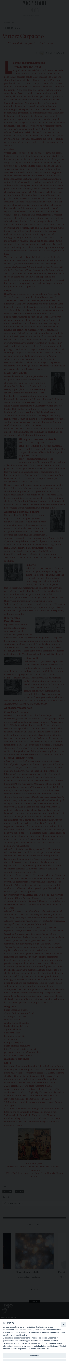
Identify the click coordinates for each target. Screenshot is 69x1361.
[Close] (63, 1324)
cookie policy (36, 1349)
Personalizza (34, 1356)
